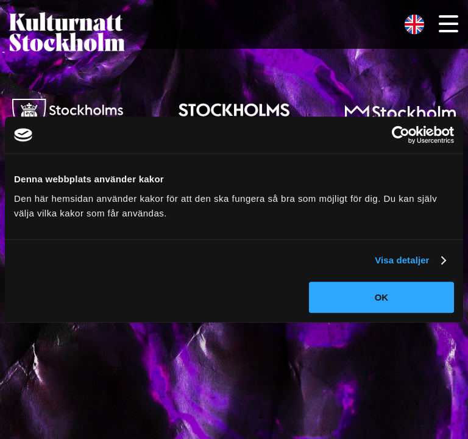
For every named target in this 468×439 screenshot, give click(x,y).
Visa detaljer (402, 260)
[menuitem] (414, 25)
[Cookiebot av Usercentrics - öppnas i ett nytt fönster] (400, 135)
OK (382, 297)
